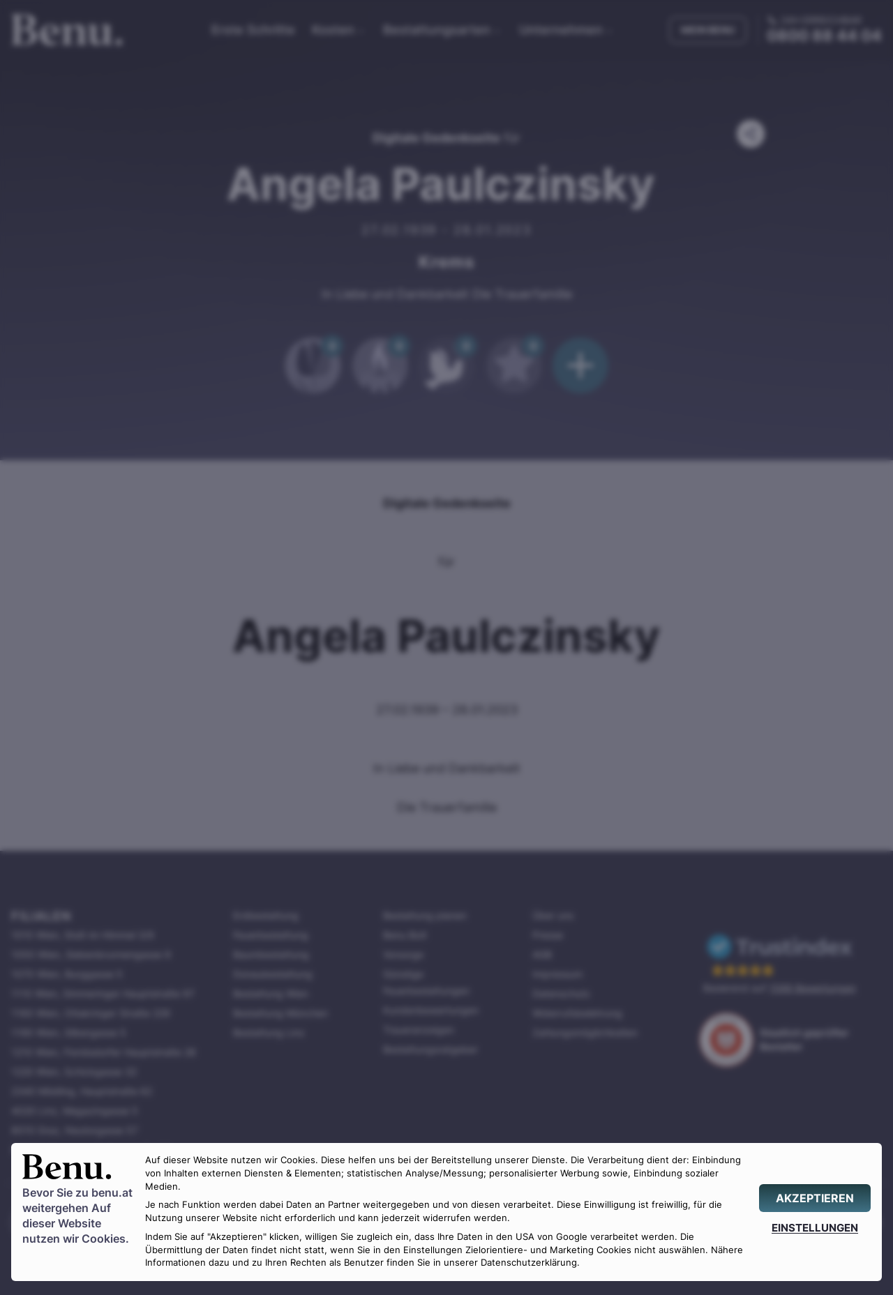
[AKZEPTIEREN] (815, 1198)
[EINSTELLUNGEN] (815, 1228)
